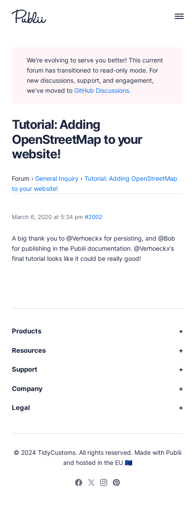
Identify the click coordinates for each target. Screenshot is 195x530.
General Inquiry (57, 178)
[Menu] (174, 16)
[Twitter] (91, 484)
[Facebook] (78, 484)
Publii (173, 452)
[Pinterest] (116, 484)
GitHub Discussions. (102, 90)
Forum (20, 178)
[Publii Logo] (29, 16)
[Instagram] (104, 484)
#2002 (93, 217)
